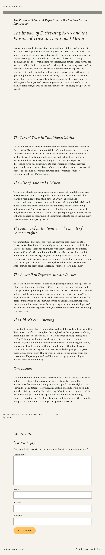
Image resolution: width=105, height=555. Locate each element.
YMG (99, 548)
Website (17, 515)
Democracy (36, 414)
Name (17, 489)
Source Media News (13, 6)
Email (17, 502)
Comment (19, 454)
